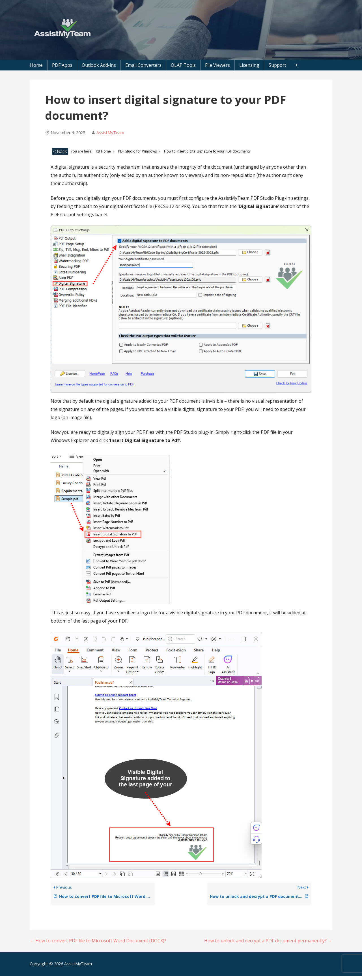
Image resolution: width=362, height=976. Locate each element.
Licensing (249, 65)
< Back (60, 151)
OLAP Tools (183, 65)
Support (277, 65)
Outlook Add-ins (99, 65)
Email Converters (143, 65)
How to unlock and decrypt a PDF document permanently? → (268, 941)
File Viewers (217, 65)
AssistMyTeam (110, 132)
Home (36, 65)
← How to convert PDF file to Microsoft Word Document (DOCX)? (98, 941)
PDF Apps (62, 65)
